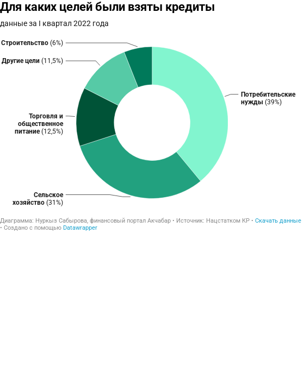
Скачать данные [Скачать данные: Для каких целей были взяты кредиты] (278, 220)
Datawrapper (80, 227)
